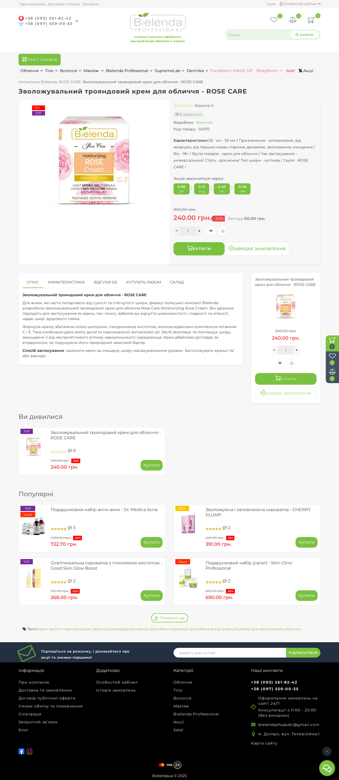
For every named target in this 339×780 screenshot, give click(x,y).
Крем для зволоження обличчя (270, 629)
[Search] (304, 34)
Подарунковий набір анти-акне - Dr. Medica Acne (104, 509)
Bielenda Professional (129, 70)
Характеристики (66, 282)
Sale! (290, 70)
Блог (24, 730)
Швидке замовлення (257, 248)
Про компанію (32, 4)
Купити (199, 248)
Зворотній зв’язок (38, 722)
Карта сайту (264, 743)
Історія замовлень (116, 690)
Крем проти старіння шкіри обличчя (73, 629)
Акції (306, 70)
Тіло (51, 70)
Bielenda (204, 122)
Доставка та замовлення (45, 690)
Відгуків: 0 (203, 105)
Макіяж (93, 70)
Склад (177, 282)
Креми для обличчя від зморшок (207, 629)
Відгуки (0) (105, 282)
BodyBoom (269, 70)
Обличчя (31, 70)
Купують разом (143, 282)
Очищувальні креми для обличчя (141, 629)
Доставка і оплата (64, 4)
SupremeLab (170, 70)
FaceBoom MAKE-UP (231, 70)
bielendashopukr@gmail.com (289, 724)
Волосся (70, 70)
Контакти (90, 4)
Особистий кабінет (300, 4)
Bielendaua (162, 775)
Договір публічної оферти (47, 698)
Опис (33, 282)
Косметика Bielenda (38, 81)
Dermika (197, 70)
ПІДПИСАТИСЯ (303, 653)
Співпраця (30, 714)
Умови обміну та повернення (51, 706)
